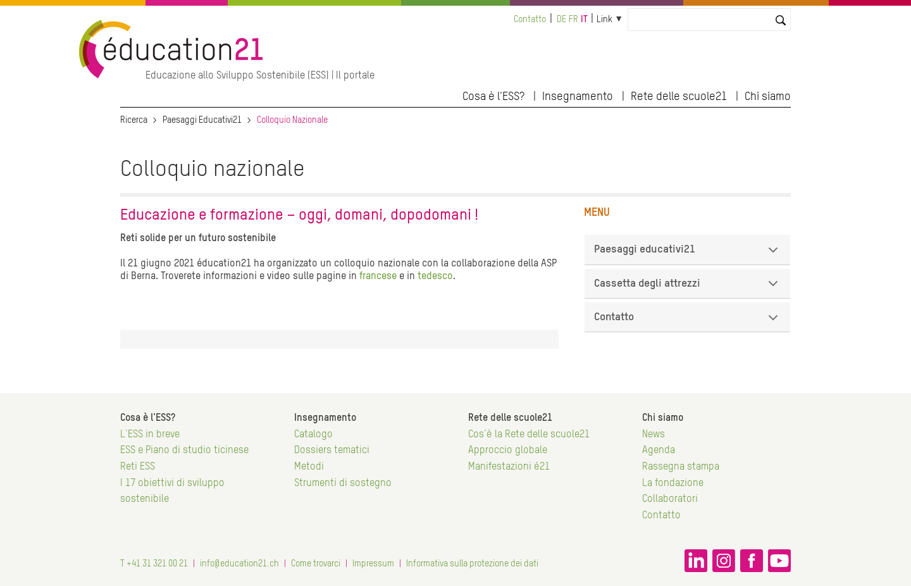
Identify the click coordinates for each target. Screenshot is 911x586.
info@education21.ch (239, 563)
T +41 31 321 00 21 (154, 563)
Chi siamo (768, 97)
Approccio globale (507, 451)
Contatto (530, 19)
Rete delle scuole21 (679, 97)
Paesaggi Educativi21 (202, 120)
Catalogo (313, 435)
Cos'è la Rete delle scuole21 (529, 435)
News (653, 435)
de (561, 19)
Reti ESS (137, 467)
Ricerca (133, 120)
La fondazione (672, 483)
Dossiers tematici (331, 451)
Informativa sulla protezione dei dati (472, 563)
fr (573, 19)
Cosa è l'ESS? (493, 97)
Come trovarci (315, 563)
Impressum (373, 563)
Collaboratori (670, 499)
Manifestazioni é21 (509, 467)
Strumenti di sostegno (343, 483)
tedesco (435, 276)
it (584, 19)
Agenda (658, 451)
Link (604, 19)
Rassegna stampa (680, 467)
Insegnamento (577, 97)
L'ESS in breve (150, 435)
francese (379, 276)
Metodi (309, 467)
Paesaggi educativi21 (688, 254)
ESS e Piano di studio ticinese (184, 451)
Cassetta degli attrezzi (688, 288)
